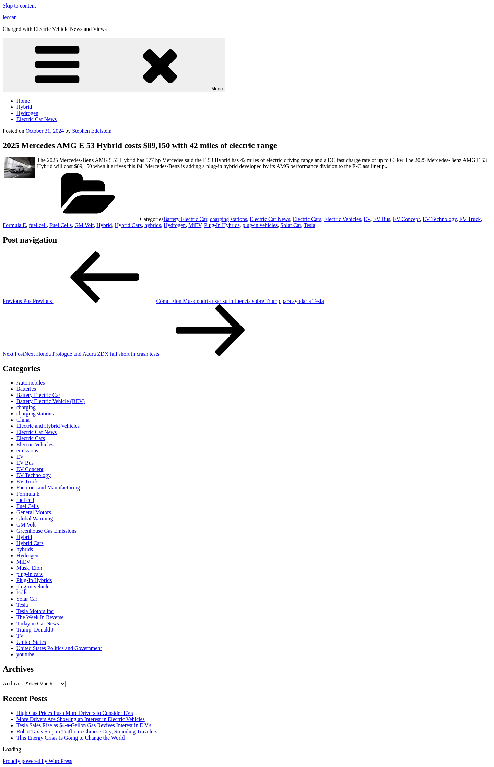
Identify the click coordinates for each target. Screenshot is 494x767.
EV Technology (440, 219)
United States (31, 642)
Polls (21, 592)
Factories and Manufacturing (48, 488)
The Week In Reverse (39, 617)
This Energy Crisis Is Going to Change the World (70, 738)
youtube (25, 654)
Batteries (26, 389)
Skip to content (19, 6)
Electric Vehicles (342, 219)
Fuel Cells (60, 225)
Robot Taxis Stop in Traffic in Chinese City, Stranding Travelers (86, 731)
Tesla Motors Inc (35, 611)
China (23, 420)
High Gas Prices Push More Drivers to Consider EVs (74, 713)
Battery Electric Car (185, 219)
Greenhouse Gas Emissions (46, 531)
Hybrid (24, 107)
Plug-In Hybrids (222, 225)
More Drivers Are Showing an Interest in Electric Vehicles (80, 719)
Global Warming (34, 518)
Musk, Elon (29, 568)
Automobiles (30, 383)
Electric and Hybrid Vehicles (48, 426)
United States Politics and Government (59, 648)
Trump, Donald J (35, 630)
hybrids (152, 225)
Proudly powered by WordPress (37, 761)
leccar (9, 17)
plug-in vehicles (260, 225)
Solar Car (290, 225)
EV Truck (470, 219)
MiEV (194, 225)
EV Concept (406, 219)
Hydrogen (27, 113)
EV (367, 219)
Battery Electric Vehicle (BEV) (50, 401)
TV (20, 636)
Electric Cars (307, 219)
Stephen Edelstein (91, 131)
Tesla (309, 225)
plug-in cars (29, 574)
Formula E (14, 225)
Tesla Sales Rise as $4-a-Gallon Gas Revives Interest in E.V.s (83, 725)
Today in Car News (37, 623)
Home (23, 101)
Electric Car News (36, 119)
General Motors (33, 512)
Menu (114, 65)
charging (26, 407)
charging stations (228, 219)
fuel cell (38, 225)
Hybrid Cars (128, 225)
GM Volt (84, 225)
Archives (13, 683)
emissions (27, 450)
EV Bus (381, 219)
